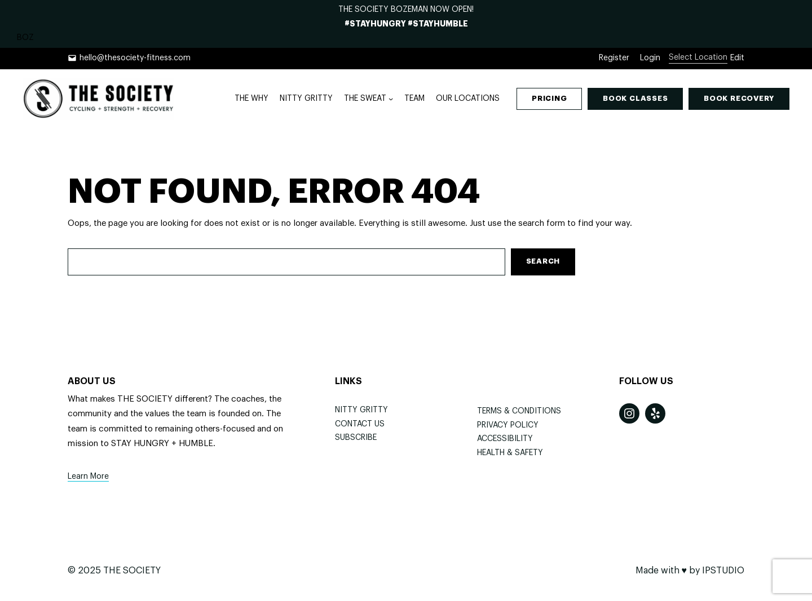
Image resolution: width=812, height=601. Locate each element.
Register (614, 58)
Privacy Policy (508, 425)
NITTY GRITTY (361, 410)
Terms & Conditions (519, 411)
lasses (635, 98)
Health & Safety (510, 453)
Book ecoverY (739, 98)
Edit (737, 58)
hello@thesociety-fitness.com (135, 58)
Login (650, 58)
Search (543, 261)
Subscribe (356, 438)
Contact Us (360, 424)
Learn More (88, 476)
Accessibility (505, 439)
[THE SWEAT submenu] (391, 98)
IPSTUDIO (723, 570)
